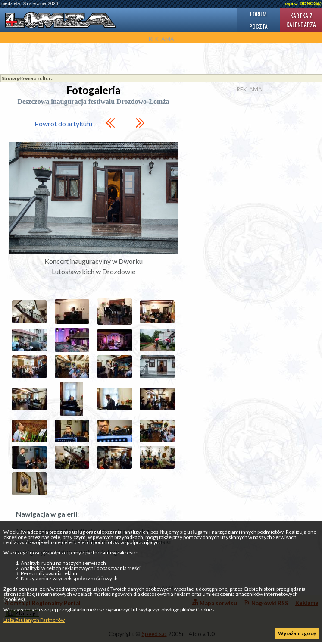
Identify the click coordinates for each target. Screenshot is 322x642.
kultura (45, 78)
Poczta (258, 26)
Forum (258, 13)
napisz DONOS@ (303, 3)
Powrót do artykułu (63, 123)
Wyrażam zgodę (297, 633)
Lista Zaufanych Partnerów (34, 620)
